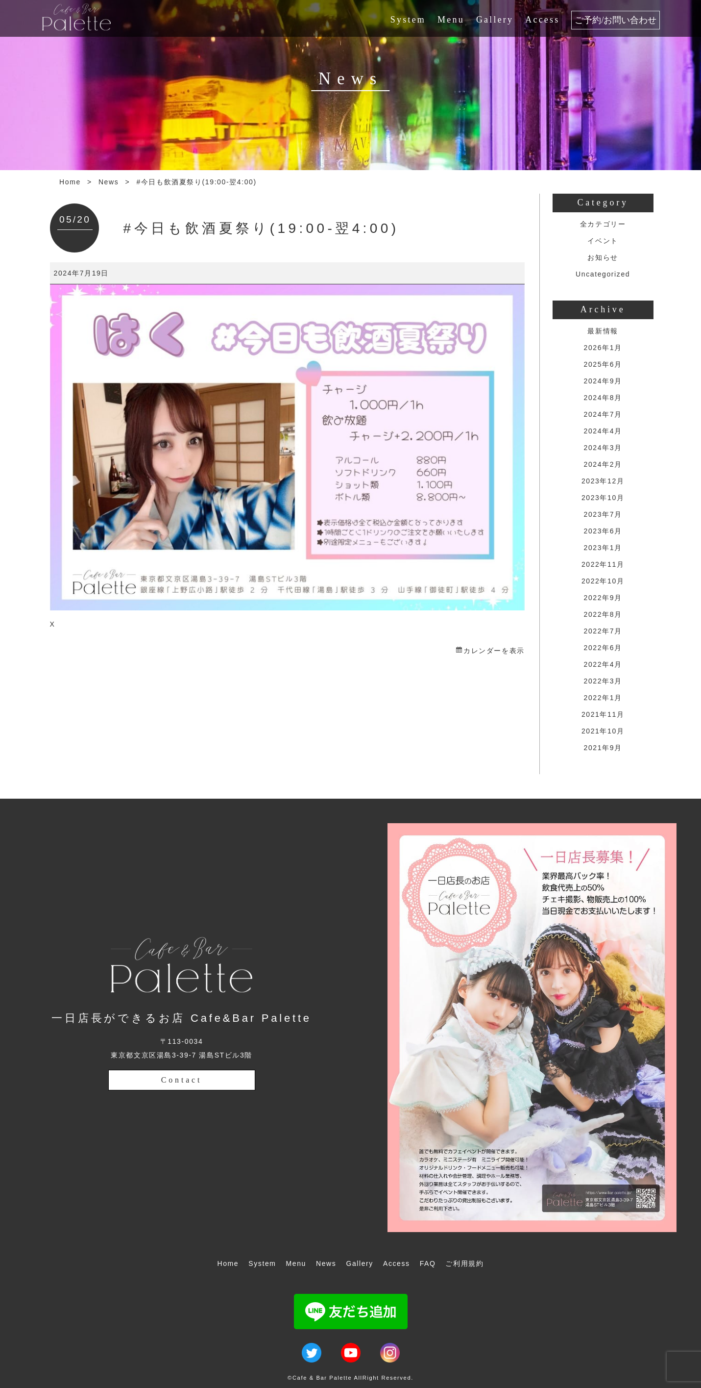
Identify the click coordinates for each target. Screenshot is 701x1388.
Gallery (494, 20)
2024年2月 (603, 464)
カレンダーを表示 (494, 651)
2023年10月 (603, 498)
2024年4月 (603, 431)
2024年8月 (603, 398)
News (108, 182)
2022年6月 (603, 648)
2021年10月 (603, 731)
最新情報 (602, 331)
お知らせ (602, 257)
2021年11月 (603, 714)
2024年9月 (603, 381)
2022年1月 (603, 698)
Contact (181, 1080)
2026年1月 (603, 348)
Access (542, 20)
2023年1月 (603, 548)
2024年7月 (603, 414)
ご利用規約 (464, 1263)
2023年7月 (603, 514)
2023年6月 (603, 531)
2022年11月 (603, 564)
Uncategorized (603, 274)
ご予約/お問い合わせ (615, 20)
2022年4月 (603, 664)
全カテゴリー (603, 224)
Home (70, 182)
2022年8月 (603, 614)
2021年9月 (603, 748)
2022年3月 (603, 681)
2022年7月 (603, 631)
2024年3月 (603, 448)
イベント (602, 241)
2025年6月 (603, 364)
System (408, 20)
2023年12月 (603, 481)
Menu (450, 20)
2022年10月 (603, 581)
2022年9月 (603, 598)
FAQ (428, 1263)
